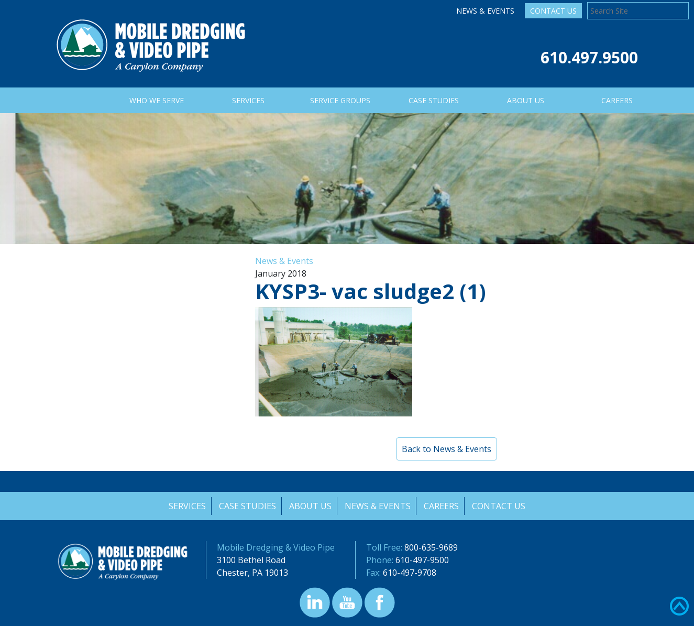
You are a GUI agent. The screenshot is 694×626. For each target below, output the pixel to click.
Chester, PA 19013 (252, 572)
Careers (442, 506)
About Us (310, 506)
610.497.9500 (589, 57)
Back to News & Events (446, 449)
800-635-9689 (431, 547)
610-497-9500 (422, 560)
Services (186, 506)
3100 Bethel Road (251, 560)
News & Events (485, 11)
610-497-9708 (409, 572)
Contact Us (553, 11)
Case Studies (247, 506)
